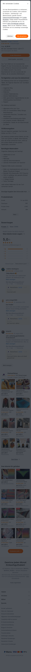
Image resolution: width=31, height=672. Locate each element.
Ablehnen (10, 36)
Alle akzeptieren (22, 36)
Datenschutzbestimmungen (11, 17)
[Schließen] (27, 3)
